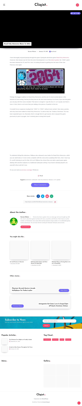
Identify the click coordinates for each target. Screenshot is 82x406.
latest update (55, 60)
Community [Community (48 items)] (47, 339)
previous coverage (26, 170)
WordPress (45, 399)
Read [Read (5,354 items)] (62, 339)
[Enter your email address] (59, 321)
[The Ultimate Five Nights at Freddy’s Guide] (5, 341)
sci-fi (54, 179)
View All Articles (26, 226)
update (58, 179)
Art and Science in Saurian (17, 261)
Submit (46, 325)
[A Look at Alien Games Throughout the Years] (5, 349)
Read (41, 175)
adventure (28, 179)
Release (51, 179)
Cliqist (41, 5)
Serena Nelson (24, 217)
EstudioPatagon (46, 402)
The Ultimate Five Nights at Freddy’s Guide (20, 339)
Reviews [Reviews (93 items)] (68, 339)
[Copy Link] (40, 202)
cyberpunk (34, 179)
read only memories (43, 179)
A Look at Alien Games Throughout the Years (21, 347)
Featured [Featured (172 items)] (55, 339)
